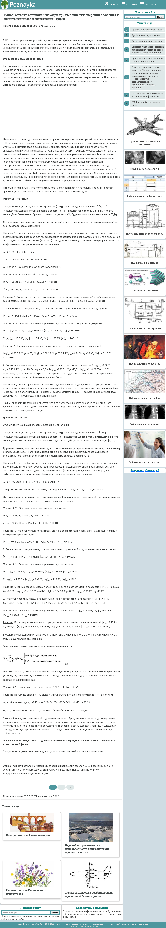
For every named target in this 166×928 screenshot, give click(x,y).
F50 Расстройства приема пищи (146, 103)
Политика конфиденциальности (135, 924)
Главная (114, 4)
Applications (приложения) (146, 35)
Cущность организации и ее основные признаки (147, 60)
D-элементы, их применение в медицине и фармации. (148, 95)
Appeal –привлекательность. (148, 29)
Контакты (150, 4)
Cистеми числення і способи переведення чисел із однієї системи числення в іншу (148, 49)
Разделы (132, 4)
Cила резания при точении (147, 41)
